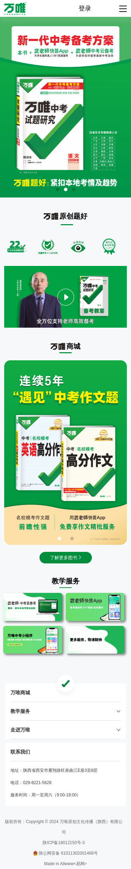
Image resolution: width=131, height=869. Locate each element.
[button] (57, 189)
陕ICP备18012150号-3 (64, 842)
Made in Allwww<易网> (65, 863)
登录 (85, 8)
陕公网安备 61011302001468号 (65, 853)
